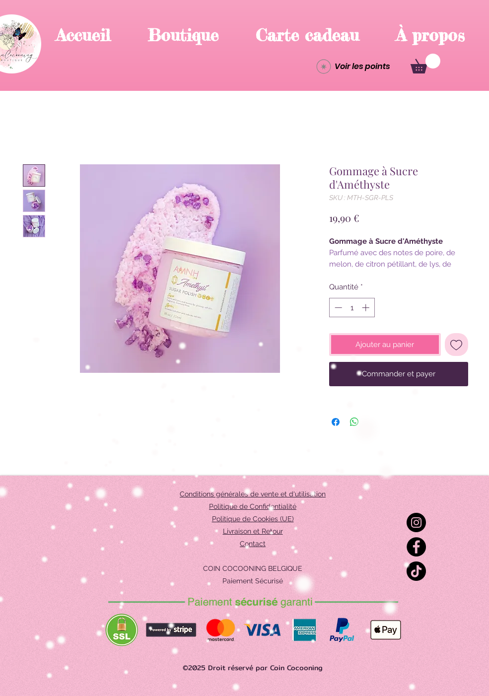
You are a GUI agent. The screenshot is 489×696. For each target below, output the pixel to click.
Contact (253, 544)
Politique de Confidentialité (252, 506)
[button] (425, 63)
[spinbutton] (352, 307)
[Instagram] (416, 522)
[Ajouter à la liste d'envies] (456, 344)
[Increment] (366, 307)
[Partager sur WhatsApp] (354, 422)
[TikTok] (416, 571)
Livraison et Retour (253, 531)
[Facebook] (416, 547)
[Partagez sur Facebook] (336, 422)
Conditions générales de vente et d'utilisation (253, 494)
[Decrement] (337, 307)
